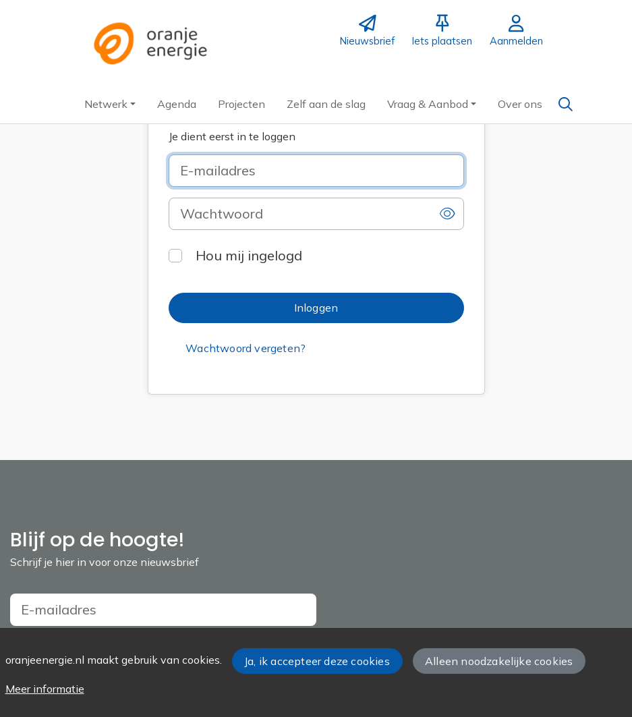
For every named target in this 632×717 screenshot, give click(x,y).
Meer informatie (44, 688)
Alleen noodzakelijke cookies (499, 661)
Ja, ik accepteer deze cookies (317, 661)
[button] (110, 103)
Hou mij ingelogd (249, 255)
